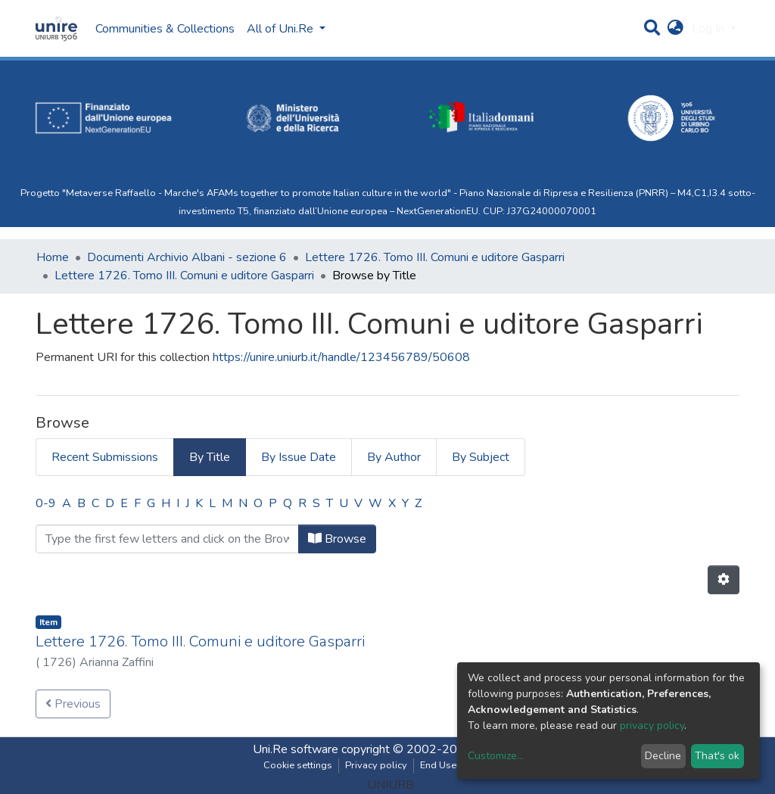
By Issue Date (298, 457)
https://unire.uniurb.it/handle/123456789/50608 (341, 357)
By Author (394, 457)
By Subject (480, 457)
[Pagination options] (723, 579)
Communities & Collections (165, 28)
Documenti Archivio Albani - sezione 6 (187, 257)
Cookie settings (297, 765)
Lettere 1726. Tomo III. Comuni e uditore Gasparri (435, 257)
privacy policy (652, 725)
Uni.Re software (295, 749)
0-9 (46, 503)
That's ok (717, 756)
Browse (337, 539)
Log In (709, 28)
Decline (663, 756)
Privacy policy (376, 765)
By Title (209, 457)
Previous (73, 704)
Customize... (496, 756)
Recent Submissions (104, 457)
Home (52, 257)
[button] (675, 29)
